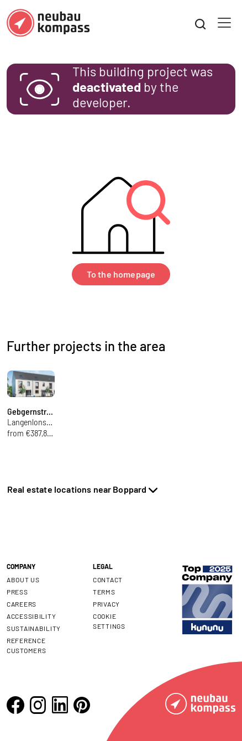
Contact (108, 579)
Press (17, 592)
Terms (104, 592)
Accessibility (31, 616)
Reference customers (26, 645)
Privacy (106, 604)
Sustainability (34, 628)
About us (23, 579)
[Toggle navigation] (224, 23)
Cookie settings (109, 621)
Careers (21, 604)
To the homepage (121, 274)
